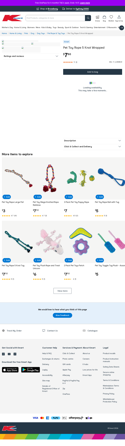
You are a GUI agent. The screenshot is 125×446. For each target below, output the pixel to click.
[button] (62, 27)
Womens (31, 27)
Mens (38, 27)
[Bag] (104, 18)
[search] (88, 18)
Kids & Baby (46, 27)
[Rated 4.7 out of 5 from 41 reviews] (16, 222)
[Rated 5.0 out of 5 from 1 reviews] (109, 222)
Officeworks (112, 27)
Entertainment (99, 27)
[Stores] (97, 18)
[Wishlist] (111, 18)
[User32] (119, 18)
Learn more (85, 3)
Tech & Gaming (86, 27)
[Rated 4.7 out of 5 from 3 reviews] (47, 222)
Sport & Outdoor (72, 27)
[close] (74, 15)
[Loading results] (93, 83)
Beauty (61, 27)
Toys (55, 27)
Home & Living (20, 27)
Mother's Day (7, 27)
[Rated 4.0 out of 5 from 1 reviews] (78, 286)
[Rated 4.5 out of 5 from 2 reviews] (78, 222)
